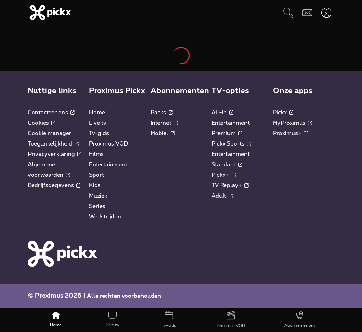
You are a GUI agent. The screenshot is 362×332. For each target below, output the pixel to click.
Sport (96, 175)
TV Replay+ (230, 185)
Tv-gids (99, 133)
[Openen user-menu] (326, 12)
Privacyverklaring (54, 154)
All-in (222, 112)
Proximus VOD (108, 144)
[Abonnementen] (299, 320)
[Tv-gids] (169, 320)
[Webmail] (307, 12)
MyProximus (292, 123)
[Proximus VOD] (231, 320)
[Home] (56, 320)
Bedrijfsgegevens (54, 185)
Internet (164, 123)
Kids (95, 185)
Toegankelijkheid (53, 144)
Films (96, 154)
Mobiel (162, 133)
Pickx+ (224, 175)
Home (97, 112)
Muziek (98, 196)
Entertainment (108, 164)
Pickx (283, 112)
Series (97, 206)
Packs (161, 112)
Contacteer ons (51, 112)
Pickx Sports (231, 144)
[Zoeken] (288, 12)
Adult (222, 196)
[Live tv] (112, 320)
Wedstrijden (105, 216)
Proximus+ (290, 133)
